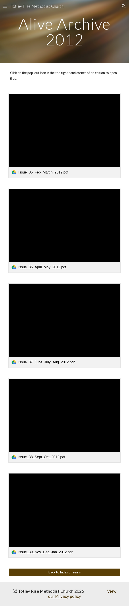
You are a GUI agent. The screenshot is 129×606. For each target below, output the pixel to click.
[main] (64, 31)
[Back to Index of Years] (64, 572)
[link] (64, 136)
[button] (5, 6)
